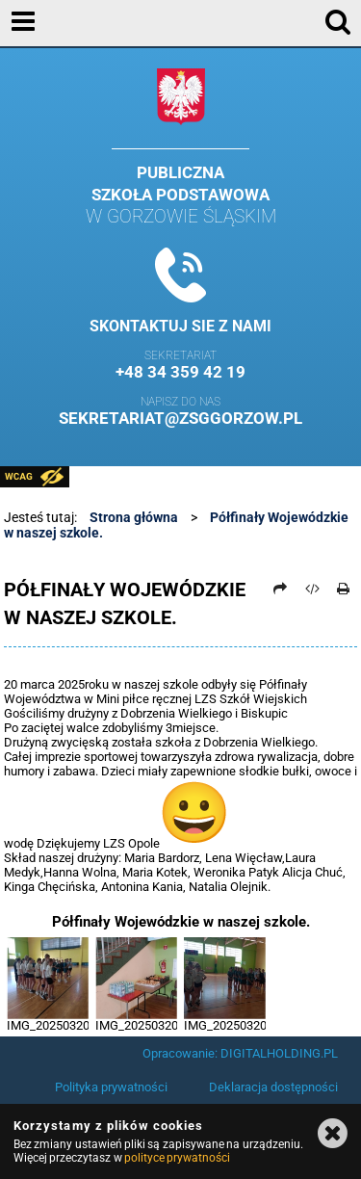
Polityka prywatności (111, 1087)
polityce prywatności (177, 1158)
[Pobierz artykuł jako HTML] (311, 588)
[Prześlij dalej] (280, 588)
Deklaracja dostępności (273, 1087)
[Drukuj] (343, 588)
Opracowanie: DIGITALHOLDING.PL (240, 1053)
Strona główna (134, 517)
